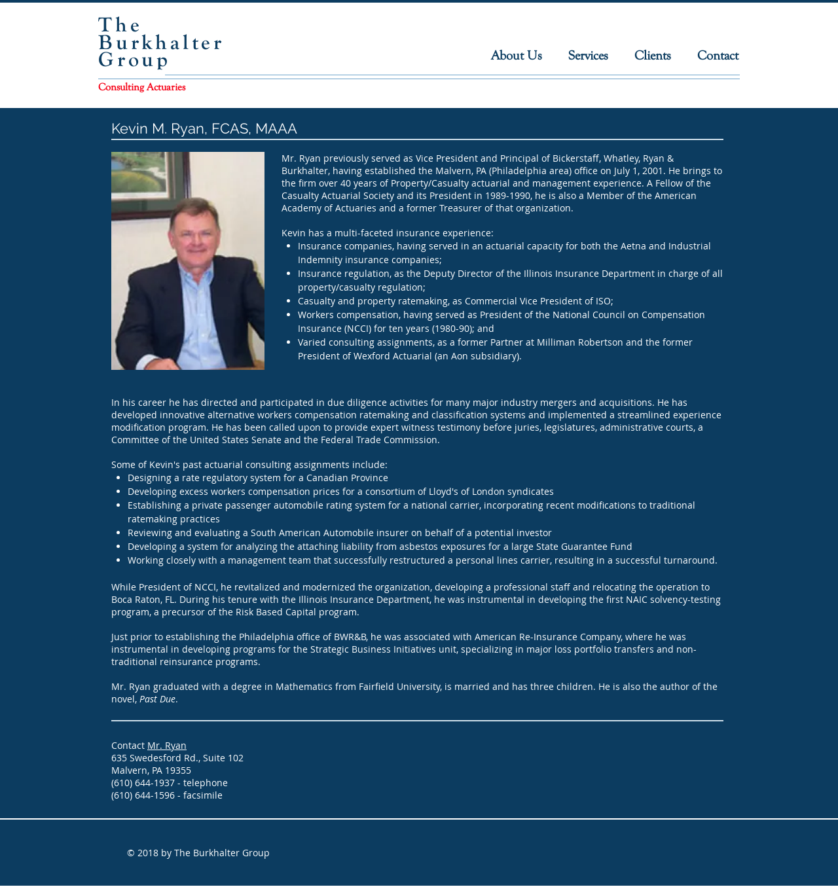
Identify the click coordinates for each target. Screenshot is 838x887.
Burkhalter (161, 42)
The (120, 24)
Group (134, 59)
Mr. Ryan (167, 745)
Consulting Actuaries (141, 87)
